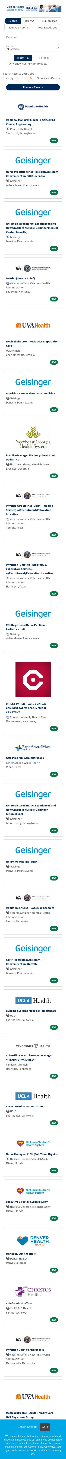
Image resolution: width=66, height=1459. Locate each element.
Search (13, 21)
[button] (43, 58)
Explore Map (49, 21)
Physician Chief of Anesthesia (25, 1349)
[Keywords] (33, 37)
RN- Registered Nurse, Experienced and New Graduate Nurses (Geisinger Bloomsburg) (31, 810)
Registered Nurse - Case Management (30, 908)
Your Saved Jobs (47, 27)
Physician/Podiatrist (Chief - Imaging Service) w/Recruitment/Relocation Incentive (29, 510)
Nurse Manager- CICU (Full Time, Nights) (32, 1154)
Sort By (9, 78)
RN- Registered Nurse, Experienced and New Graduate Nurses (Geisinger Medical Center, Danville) (32, 228)
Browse (29, 21)
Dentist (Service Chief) (20, 278)
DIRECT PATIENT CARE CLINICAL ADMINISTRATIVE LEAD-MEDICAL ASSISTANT (26, 708)
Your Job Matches (19, 27)
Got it (45, 1426)
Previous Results (33, 87)
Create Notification (48, 78)
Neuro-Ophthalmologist (21, 861)
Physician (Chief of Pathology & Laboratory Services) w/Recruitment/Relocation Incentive (29, 569)
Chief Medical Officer (19, 1303)
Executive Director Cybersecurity (27, 1201)
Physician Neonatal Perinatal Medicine (30, 393)
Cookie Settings (27, 1426)
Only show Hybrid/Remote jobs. (28, 63)
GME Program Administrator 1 (25, 757)
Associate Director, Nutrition (24, 1106)
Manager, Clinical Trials (21, 1253)
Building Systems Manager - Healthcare (31, 1010)
